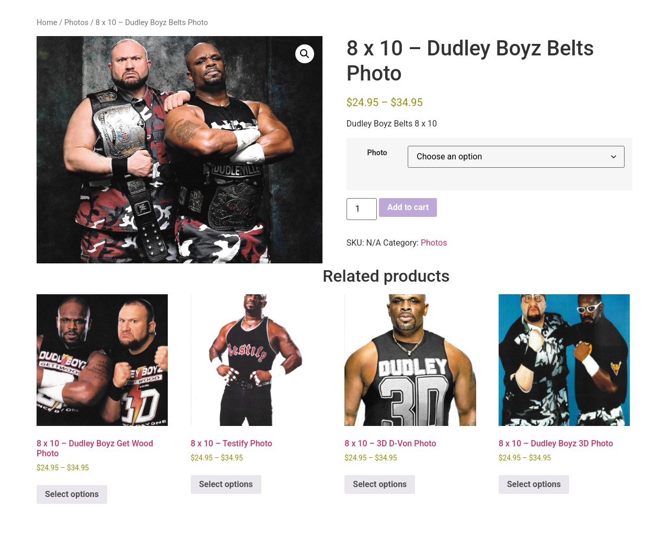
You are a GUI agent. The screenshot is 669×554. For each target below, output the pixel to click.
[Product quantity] (362, 209)
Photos (76, 22)
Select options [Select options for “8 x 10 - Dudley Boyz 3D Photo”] (534, 484)
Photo (377, 153)
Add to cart (408, 207)
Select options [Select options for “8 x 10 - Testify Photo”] (226, 484)
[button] (304, 53)
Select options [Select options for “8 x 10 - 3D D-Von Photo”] (380, 484)
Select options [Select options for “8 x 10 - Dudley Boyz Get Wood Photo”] (72, 494)
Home (47, 22)
